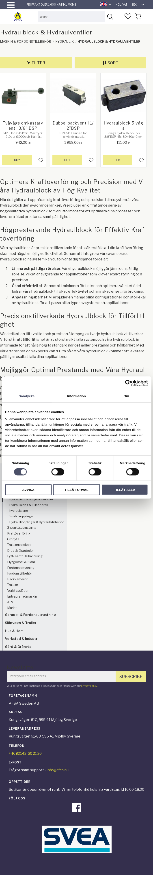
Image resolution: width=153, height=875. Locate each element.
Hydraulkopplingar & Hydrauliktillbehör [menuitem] (36, 522)
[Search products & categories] (71, 16)
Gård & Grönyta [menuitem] (18, 647)
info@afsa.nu (58, 770)
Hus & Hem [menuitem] (14, 631)
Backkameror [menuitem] (17, 579)
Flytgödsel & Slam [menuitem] (21, 562)
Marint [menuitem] (12, 608)
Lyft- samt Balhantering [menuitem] (25, 556)
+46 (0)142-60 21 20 (25, 753)
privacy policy (89, 685)
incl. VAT (121, 4)
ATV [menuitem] (10, 602)
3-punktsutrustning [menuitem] (21, 528)
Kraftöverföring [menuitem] (18, 533)
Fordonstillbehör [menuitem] (19, 573)
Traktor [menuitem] (12, 585)
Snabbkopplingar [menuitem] (21, 516)
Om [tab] (126, 396)
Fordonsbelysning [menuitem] (20, 568)
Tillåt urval (76, 489)
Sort (113, 63)
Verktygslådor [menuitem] (18, 591)
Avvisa (28, 489)
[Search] (110, 16)
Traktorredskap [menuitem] (19, 545)
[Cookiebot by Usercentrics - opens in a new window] (128, 383)
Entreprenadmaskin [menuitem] (22, 596)
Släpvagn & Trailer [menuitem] (21, 623)
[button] (11, 5)
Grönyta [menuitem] (13, 539)
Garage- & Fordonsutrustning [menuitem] (30, 615)
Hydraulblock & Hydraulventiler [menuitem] (31, 499)
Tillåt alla (124, 489)
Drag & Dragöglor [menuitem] (20, 551)
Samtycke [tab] (27, 396)
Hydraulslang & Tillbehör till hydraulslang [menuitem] (28, 507)
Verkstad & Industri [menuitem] (22, 638)
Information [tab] (76, 396)
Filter (38, 63)
